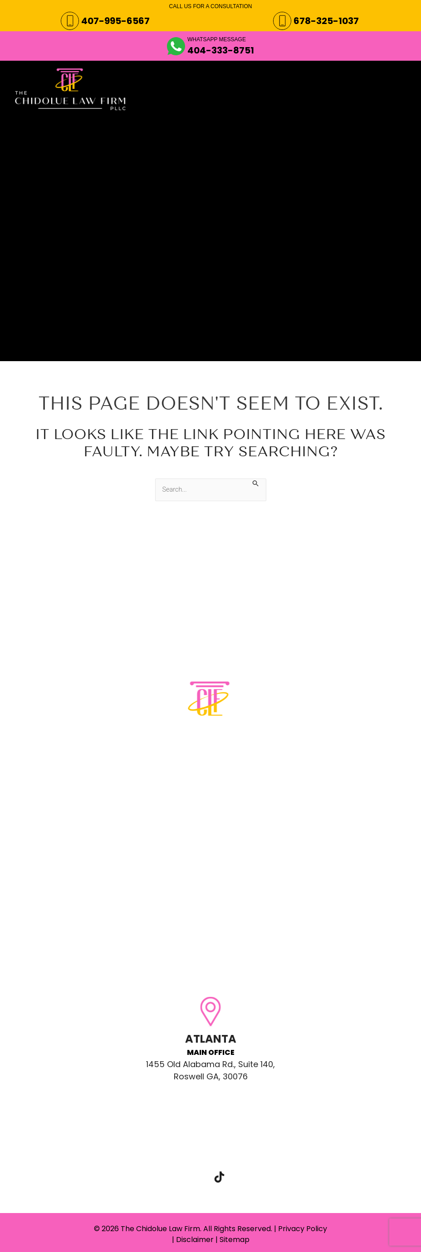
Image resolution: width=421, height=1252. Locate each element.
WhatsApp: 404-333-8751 (150, 823)
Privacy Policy (302, 1228)
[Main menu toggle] (391, 77)
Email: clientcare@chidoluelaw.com (174, 842)
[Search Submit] (259, 483)
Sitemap (235, 1239)
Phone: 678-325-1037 (139, 804)
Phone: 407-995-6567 (142, 784)
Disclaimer (195, 1239)
